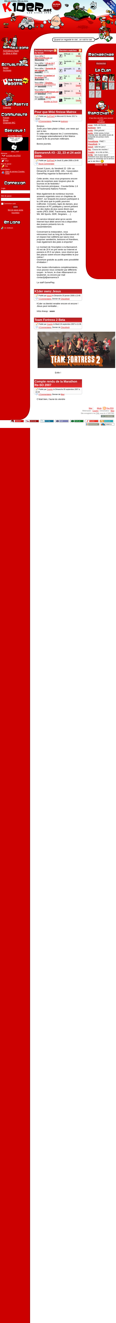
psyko (90, 130)
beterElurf (42, 94)
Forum (6, 117)
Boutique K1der (15, 81)
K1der (58, 16)
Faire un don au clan (109, 7)
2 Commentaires (45, 394)
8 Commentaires (45, 121)
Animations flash (11, 50)
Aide (105, 164)
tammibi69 (42, 86)
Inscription (16, 213)
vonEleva (41, 99)
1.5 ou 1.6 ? (50, 63)
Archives (7, 70)
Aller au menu (22, 1)
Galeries (7, 107)
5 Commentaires (45, 299)
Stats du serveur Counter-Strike (15, 172)
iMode (99, 408)
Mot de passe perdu (15, 210)
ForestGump (93, 141)
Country (91, 152)
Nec (89, 149)
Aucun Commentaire (46, 164)
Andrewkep (39, 79)
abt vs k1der (51, 97)
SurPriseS (51, 116)
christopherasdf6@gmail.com (47, 92)
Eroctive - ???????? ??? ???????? (45, 83)
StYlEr (90, 155)
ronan (90, 125)
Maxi (63, 394)
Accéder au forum (50, 102)
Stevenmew (39, 60)
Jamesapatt (42, 65)
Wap (90, 408)
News (5, 68)
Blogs (5, 120)
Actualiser (101, 122)
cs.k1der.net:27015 (13, 156)
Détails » (78, 57)
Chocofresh (92, 144)
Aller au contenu (10, 1)
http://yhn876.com (42, 58)
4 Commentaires (45, 327)
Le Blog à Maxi (10, 53)
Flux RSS (110, 408)
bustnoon (92, 128)
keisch (90, 147)
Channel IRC (9, 122)
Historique (99, 164)
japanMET (39, 72)
